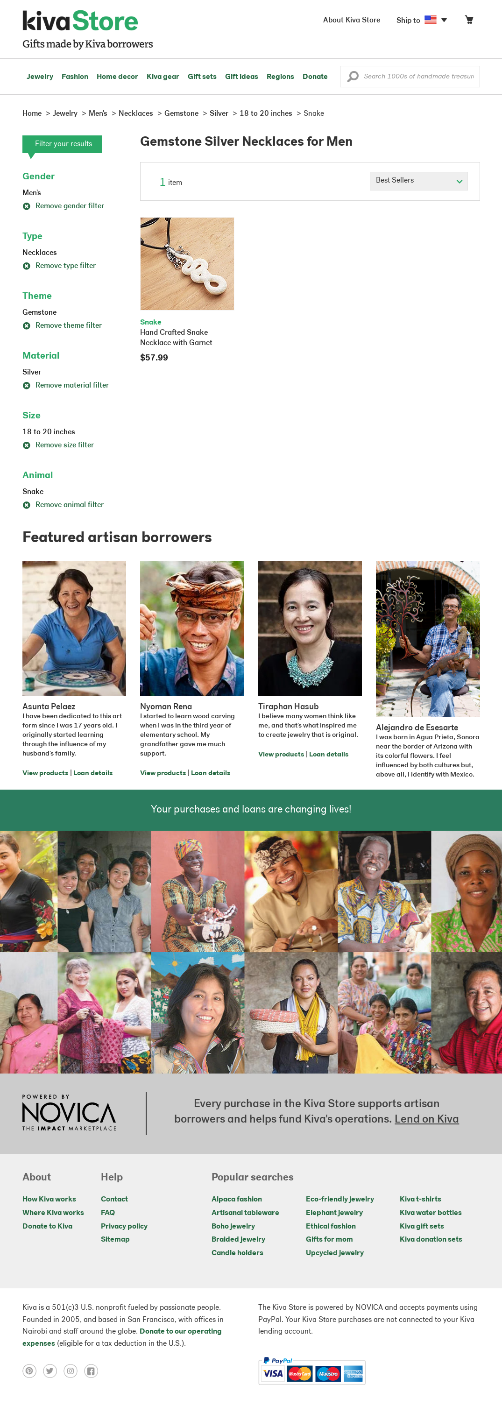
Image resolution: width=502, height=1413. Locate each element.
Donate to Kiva (47, 1226)
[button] (353, 79)
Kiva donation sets (431, 1239)
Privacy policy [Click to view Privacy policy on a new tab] (124, 1226)
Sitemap (115, 1239)
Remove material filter (65, 385)
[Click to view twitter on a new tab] (53, 1371)
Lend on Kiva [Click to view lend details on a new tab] (427, 1119)
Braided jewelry (238, 1239)
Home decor (117, 77)
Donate (315, 77)
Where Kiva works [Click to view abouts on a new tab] (53, 1213)
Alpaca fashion (237, 1199)
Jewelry (40, 77)
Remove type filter (59, 266)
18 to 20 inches (48, 432)
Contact (114, 1199)
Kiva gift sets (422, 1226)
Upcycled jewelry (335, 1253)
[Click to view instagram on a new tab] (74, 1371)
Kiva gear (163, 77)
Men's (31, 193)
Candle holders (237, 1253)
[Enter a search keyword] (410, 76)
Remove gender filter (63, 206)
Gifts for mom (329, 1239)
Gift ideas (241, 77)
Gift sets (202, 77)
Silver (31, 372)
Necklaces (39, 253)
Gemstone (39, 313)
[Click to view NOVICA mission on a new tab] (69, 1113)
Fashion (75, 77)
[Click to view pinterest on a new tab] (32, 1371)
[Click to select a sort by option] (419, 181)
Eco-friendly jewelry (340, 1199)
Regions (280, 77)
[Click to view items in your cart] (469, 21)
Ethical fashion (331, 1226)
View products (45, 773)
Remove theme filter (62, 326)
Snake (32, 492)
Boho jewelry (233, 1226)
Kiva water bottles (431, 1213)
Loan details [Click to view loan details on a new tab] (93, 773)
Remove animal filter (63, 505)
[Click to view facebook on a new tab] (93, 1371)
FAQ (108, 1213)
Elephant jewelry (334, 1213)
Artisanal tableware (245, 1213)
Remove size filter (58, 445)
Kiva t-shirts (420, 1199)
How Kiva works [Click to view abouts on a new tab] (49, 1199)
